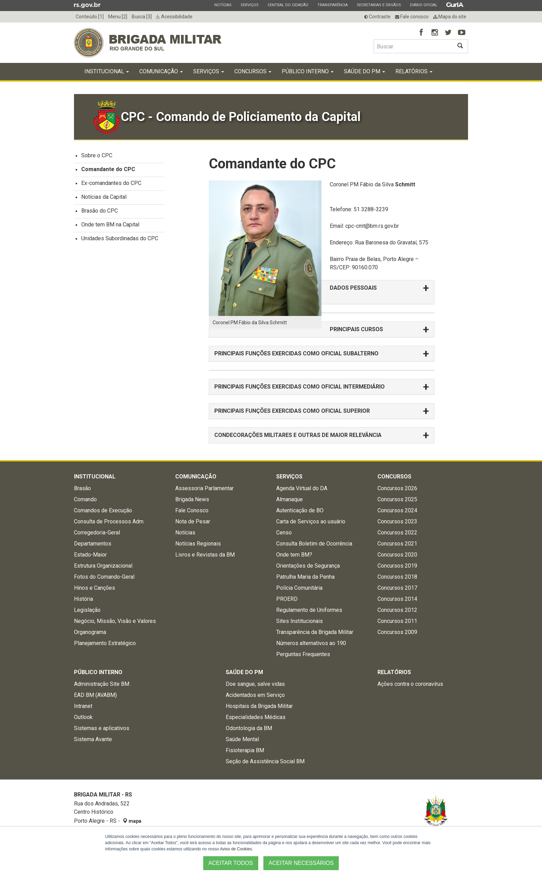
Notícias (223, 4)
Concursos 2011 (397, 621)
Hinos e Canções (94, 588)
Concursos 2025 (397, 499)
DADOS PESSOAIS (353, 287)
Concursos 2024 (397, 510)
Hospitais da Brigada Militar (259, 706)
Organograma (90, 632)
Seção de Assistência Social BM (265, 761)
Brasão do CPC (99, 210)
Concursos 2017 (397, 588)
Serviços (249, 4)
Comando (85, 499)
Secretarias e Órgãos (378, 4)
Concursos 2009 (397, 632)
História (83, 599)
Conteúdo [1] (90, 16)
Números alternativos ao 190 (311, 643)
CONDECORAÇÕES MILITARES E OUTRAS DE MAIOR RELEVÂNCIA (298, 435)
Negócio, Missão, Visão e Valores (115, 621)
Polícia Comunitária (299, 588)
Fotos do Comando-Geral (104, 576)
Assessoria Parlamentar (204, 488)
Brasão (82, 488)
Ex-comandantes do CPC (111, 183)
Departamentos (92, 543)
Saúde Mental (242, 739)
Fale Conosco (191, 510)
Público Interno (308, 71)
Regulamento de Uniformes (309, 610)
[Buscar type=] (413, 46)
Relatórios (413, 71)
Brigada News (192, 499)
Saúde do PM (364, 71)
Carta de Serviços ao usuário (310, 521)
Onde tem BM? (294, 554)
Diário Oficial (423, 4)
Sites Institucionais (299, 621)
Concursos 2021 (397, 543)
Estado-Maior (90, 554)
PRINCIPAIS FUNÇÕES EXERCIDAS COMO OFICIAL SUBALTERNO (296, 353)
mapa (132, 821)
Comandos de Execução (103, 510)
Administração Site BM (101, 684)
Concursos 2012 (397, 610)
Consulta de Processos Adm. (109, 521)
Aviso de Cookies (236, 849)
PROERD (287, 599)
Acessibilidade (174, 16)
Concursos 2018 (397, 576)
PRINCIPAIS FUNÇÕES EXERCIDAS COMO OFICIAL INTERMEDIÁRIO (299, 386)
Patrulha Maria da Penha (305, 576)
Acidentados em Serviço (255, 695)
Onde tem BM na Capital (110, 224)
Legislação (87, 610)
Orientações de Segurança (308, 565)
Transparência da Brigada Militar (314, 632)
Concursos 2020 (397, 554)
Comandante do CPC (108, 169)
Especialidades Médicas (256, 717)
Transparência (332, 4)
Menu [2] (117, 16)
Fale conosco (412, 16)
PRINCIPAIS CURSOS (356, 329)
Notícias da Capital (104, 197)
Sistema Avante (93, 739)
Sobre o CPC (96, 155)
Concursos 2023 (397, 521)
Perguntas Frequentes (303, 654)
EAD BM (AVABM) (95, 695)
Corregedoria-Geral (97, 532)
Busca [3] (142, 16)
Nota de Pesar (192, 521)
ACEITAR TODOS (230, 863)
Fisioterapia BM (245, 750)
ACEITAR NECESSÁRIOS (301, 863)
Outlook (83, 717)
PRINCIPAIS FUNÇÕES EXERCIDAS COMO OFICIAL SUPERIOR (293, 411)
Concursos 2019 (397, 565)
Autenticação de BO (300, 510)
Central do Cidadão (287, 4)
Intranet (83, 706)
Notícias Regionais (198, 543)
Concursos (252, 71)
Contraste (377, 16)
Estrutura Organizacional (103, 565)
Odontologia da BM (249, 728)
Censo (284, 532)
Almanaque (289, 499)
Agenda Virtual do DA (301, 488)
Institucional (106, 71)
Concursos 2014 (397, 599)
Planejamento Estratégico (105, 643)
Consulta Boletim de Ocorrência (314, 543)
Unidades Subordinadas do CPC (119, 238)
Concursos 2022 (397, 532)
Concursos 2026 (397, 488)
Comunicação (161, 71)
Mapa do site (449, 16)
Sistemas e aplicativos (101, 728)
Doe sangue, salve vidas (255, 684)
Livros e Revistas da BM (205, 554)
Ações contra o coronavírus (410, 684)
